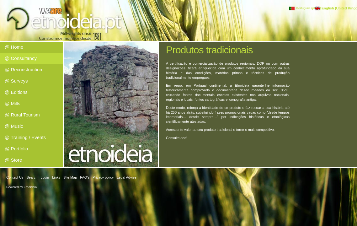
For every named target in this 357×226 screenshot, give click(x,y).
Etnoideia (30, 187)
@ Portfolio (16, 148)
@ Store (13, 160)
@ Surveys (16, 80)
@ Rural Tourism (22, 114)
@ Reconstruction (23, 69)
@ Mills (12, 103)
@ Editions (16, 92)
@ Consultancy (21, 58)
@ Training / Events (25, 137)
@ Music (14, 126)
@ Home (14, 47)
